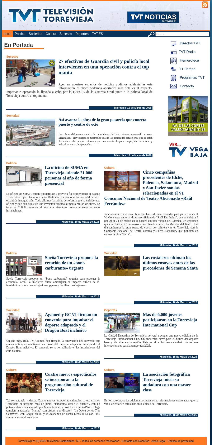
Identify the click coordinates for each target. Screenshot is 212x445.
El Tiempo (182, 69)
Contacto (181, 86)
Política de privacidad (181, 440)
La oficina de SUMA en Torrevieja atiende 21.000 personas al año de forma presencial (68, 175)
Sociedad (35, 34)
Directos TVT (184, 43)
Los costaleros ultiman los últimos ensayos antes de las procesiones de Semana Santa (170, 263)
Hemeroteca (184, 60)
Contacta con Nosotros (135, 440)
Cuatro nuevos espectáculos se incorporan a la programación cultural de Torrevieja (70, 382)
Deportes (82, 34)
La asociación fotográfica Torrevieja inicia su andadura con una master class (167, 382)
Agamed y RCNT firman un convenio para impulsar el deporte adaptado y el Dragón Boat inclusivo (71, 322)
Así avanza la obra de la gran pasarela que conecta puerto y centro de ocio (102, 121)
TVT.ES (97, 34)
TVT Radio (182, 52)
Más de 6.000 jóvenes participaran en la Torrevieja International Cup (170, 320)
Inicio (7, 34)
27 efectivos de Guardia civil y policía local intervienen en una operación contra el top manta (103, 66)
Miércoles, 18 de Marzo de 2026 (132, 107)
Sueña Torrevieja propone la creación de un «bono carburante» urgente (71, 263)
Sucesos (66, 34)
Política (20, 34)
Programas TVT (187, 78)
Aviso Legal (158, 440)
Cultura (51, 34)
